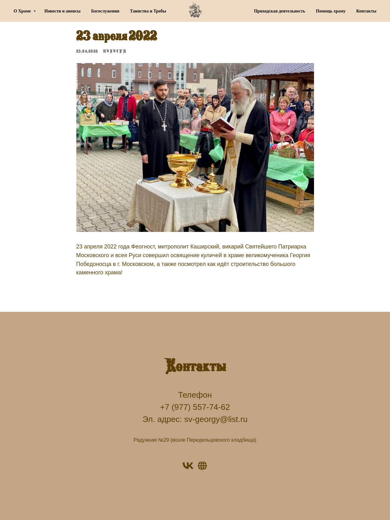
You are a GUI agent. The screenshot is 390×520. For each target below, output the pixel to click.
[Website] (202, 465)
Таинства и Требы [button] (148, 11)
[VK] (188, 465)
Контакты (366, 11)
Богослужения (105, 11)
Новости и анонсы (62, 11)
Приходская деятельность (279, 11)
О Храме (23, 11)
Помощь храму (331, 11)
